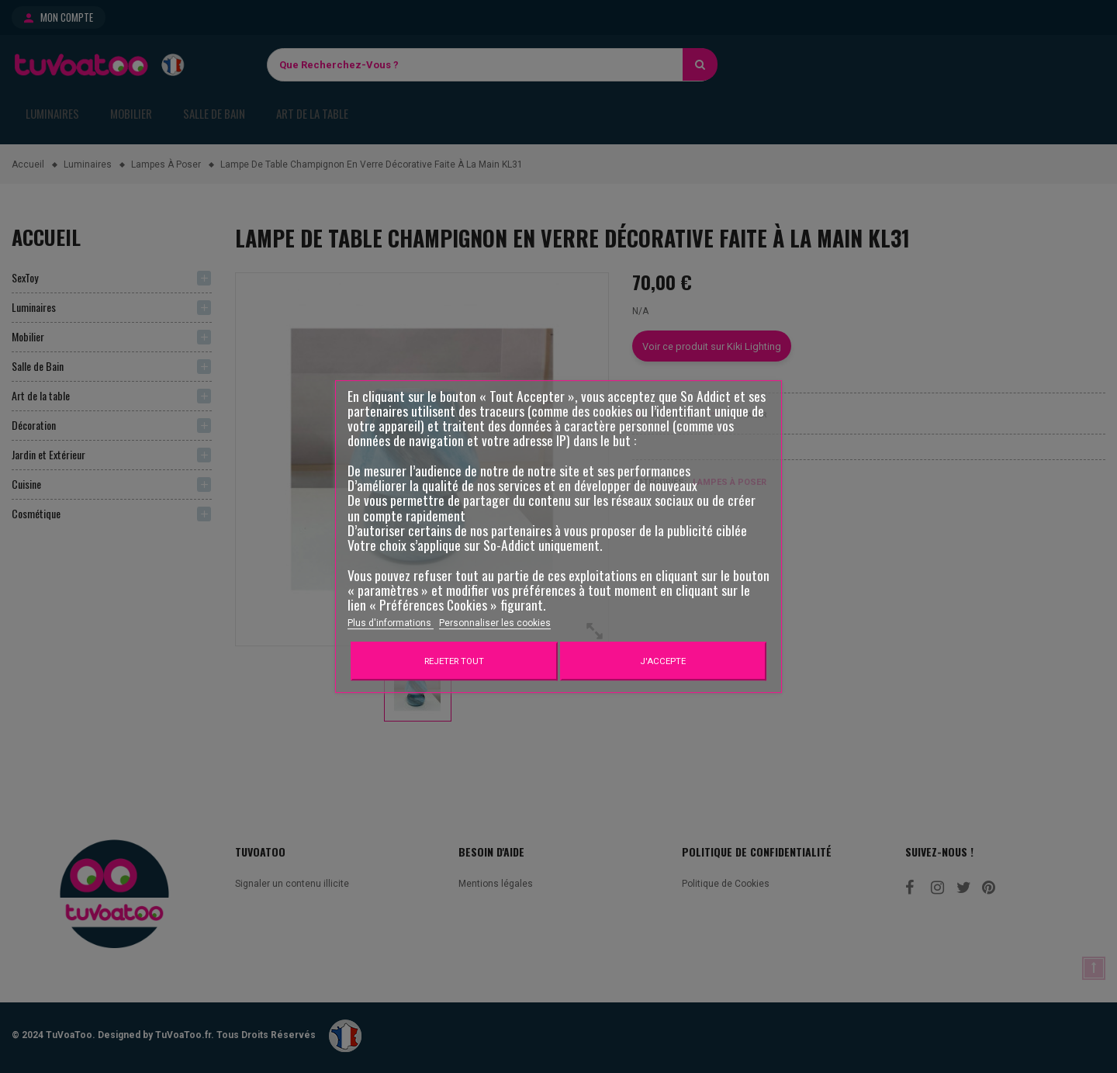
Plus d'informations (391, 623)
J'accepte (663, 661)
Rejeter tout (454, 661)
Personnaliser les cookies (495, 623)
